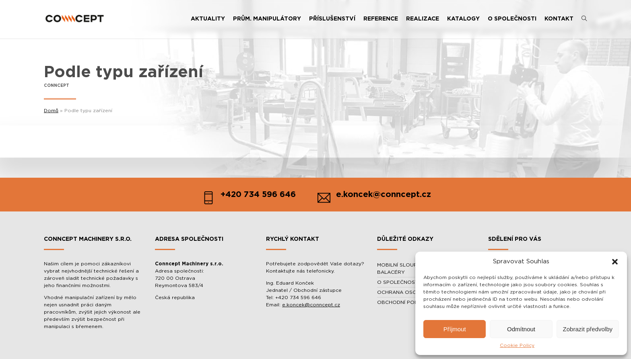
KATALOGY (463, 19)
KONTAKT (558, 19)
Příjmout (454, 329)
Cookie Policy (517, 345)
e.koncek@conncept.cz (311, 304)
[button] (615, 262)
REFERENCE (380, 19)
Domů (51, 110)
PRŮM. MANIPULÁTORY (267, 19)
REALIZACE (422, 19)
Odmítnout (521, 329)
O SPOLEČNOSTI (512, 19)
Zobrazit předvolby (587, 329)
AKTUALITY (208, 19)
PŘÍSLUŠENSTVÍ (332, 19)
